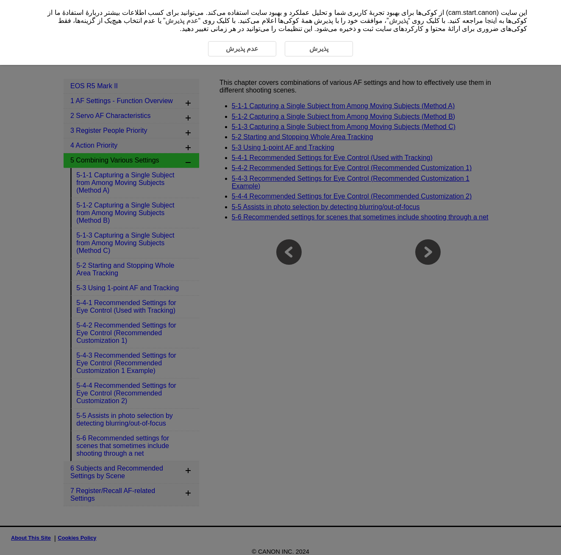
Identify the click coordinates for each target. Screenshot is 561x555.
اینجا (491, 20)
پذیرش (398, 20)
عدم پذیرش (181, 20)
